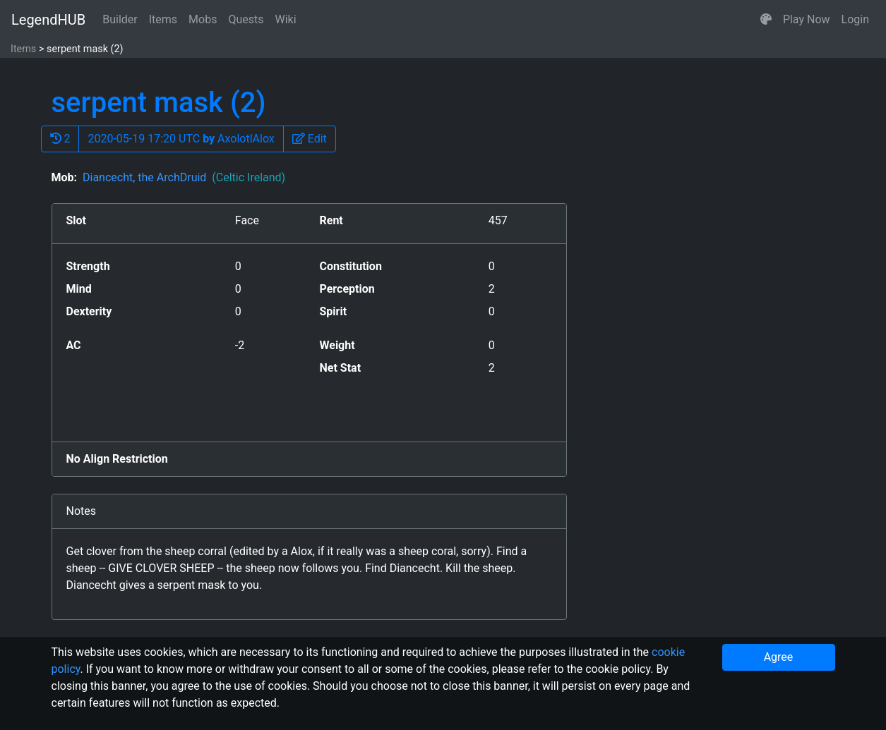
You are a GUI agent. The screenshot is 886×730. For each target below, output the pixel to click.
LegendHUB (48, 19)
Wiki (286, 19)
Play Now (806, 19)
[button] (766, 20)
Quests (245, 19)
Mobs (202, 19)
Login (855, 19)
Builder (120, 19)
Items (163, 19)
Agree (779, 657)
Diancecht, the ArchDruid (184, 177)
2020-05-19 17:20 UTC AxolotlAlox (181, 138)
